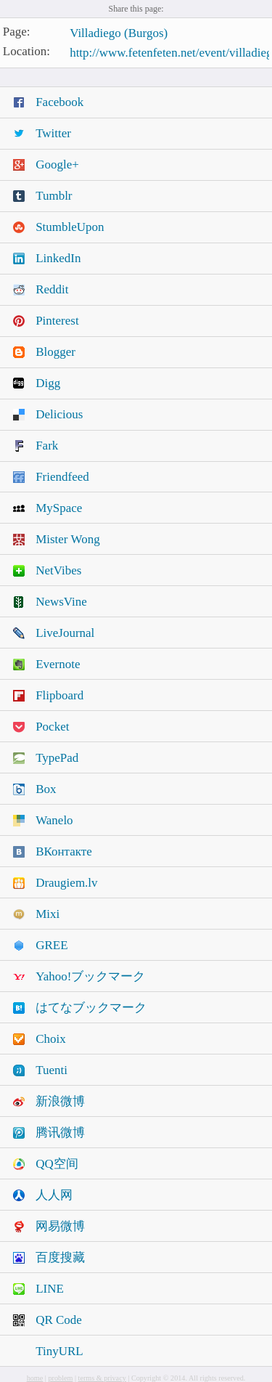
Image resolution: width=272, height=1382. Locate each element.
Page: (16, 32)
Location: (26, 51)
